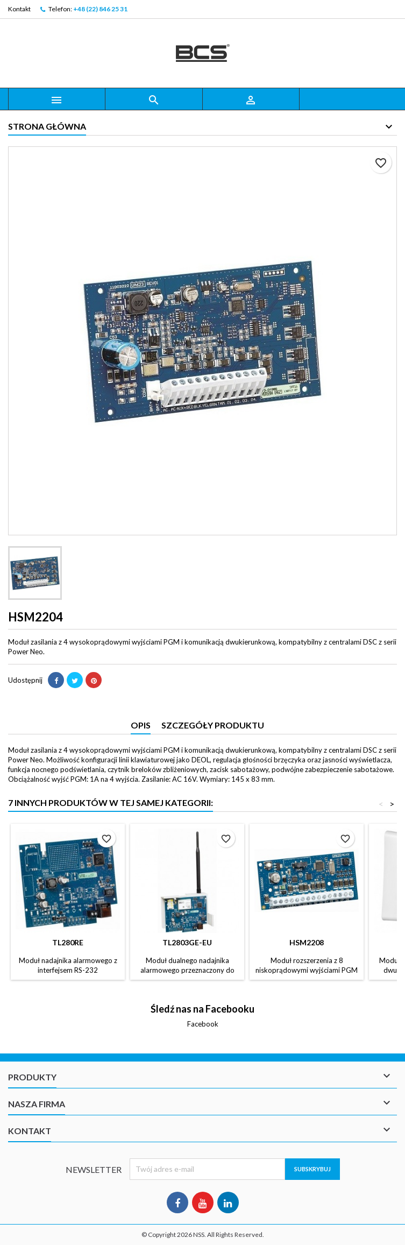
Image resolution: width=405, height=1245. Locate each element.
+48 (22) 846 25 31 (100, 9)
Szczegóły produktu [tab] (212, 725)
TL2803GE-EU (187, 942)
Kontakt (19, 9)
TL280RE (67, 942)
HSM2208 (306, 942)
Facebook (202, 1024)
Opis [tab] (141, 725)
